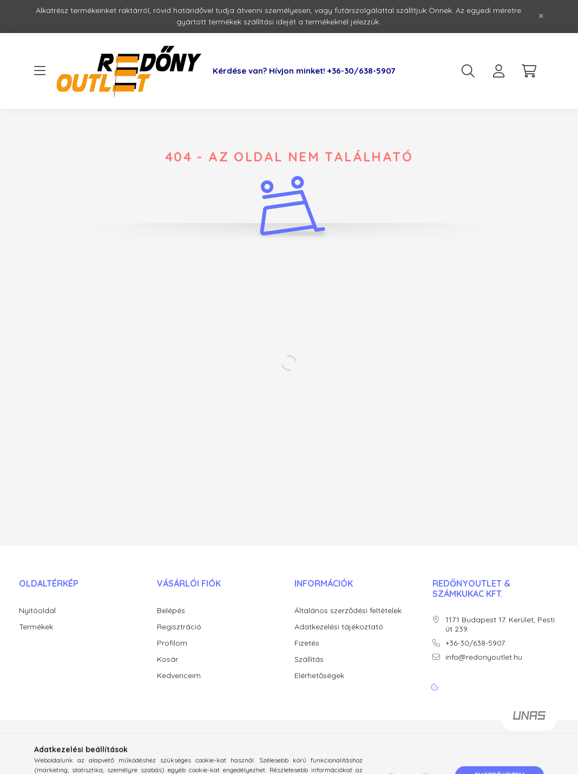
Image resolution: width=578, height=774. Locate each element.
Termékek (36, 627)
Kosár (167, 659)
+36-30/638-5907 (361, 71)
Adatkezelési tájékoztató (338, 627)
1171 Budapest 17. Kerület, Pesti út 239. (500, 624)
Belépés (171, 610)
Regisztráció (179, 627)
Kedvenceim (179, 675)
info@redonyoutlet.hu (483, 657)
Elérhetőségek (319, 675)
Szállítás (309, 659)
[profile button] (498, 71)
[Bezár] (541, 16)
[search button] (468, 71)
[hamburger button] (39, 71)
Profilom (172, 643)
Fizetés (306, 643)
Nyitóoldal (37, 610)
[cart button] (529, 71)
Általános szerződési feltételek (348, 610)
